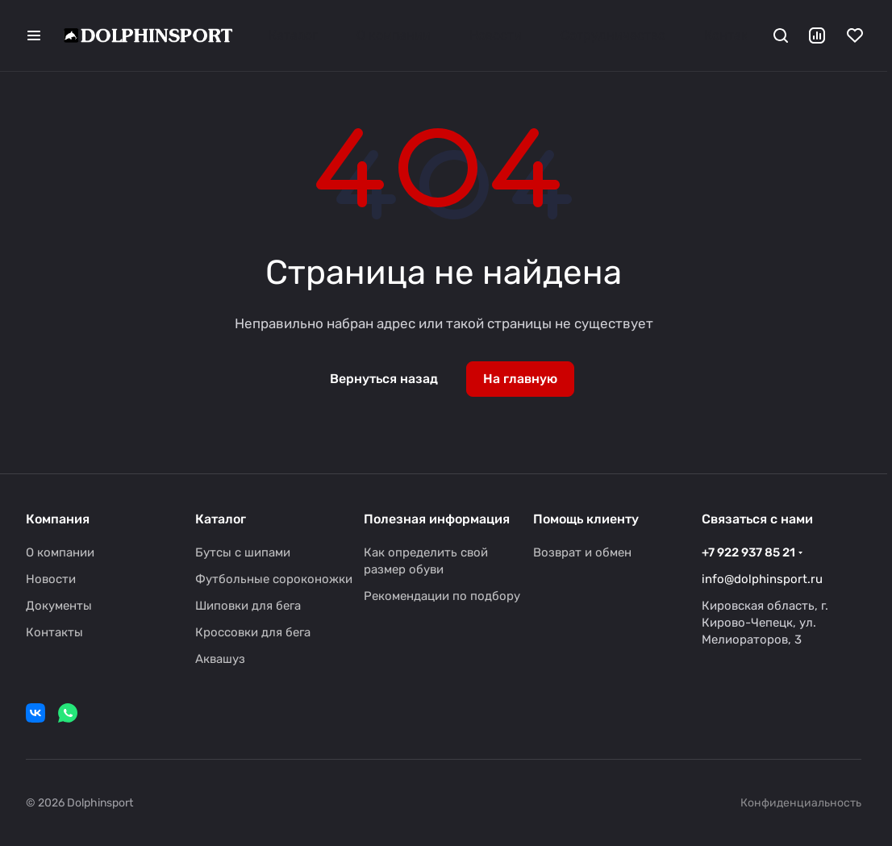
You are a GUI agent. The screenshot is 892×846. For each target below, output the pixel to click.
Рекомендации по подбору (442, 596)
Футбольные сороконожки (273, 579)
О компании (60, 552)
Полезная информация (437, 519)
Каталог (220, 519)
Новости (51, 579)
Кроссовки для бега (253, 632)
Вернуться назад (384, 378)
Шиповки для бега (248, 605)
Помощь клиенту (586, 519)
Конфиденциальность (800, 803)
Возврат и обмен (582, 552)
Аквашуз (220, 659)
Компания (58, 519)
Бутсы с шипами (242, 552)
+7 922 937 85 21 (748, 552)
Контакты (54, 632)
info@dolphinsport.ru (762, 579)
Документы (59, 605)
